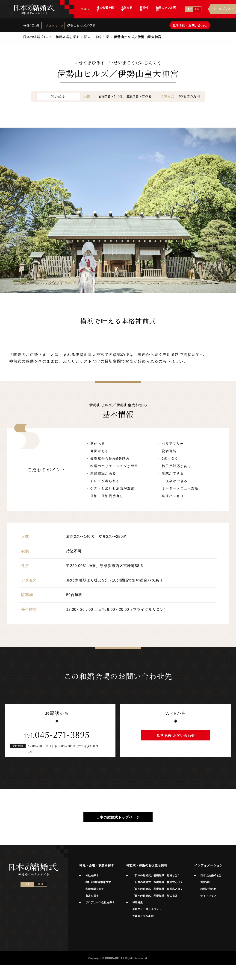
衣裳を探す (92, 895)
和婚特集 (137, 902)
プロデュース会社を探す (100, 902)
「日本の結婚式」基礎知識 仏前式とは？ (157, 888)
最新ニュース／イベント (147, 909)
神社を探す (92, 875)
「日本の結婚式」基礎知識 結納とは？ (156, 875)
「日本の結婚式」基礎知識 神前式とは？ (157, 882)
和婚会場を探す (95, 888)
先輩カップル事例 (142, 916)
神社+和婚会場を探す (98, 882)
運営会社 (205, 882)
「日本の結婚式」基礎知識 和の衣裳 (154, 895)
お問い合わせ (208, 888)
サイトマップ (208, 895)
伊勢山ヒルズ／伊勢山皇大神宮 (83, 25)
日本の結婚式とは (210, 875)
